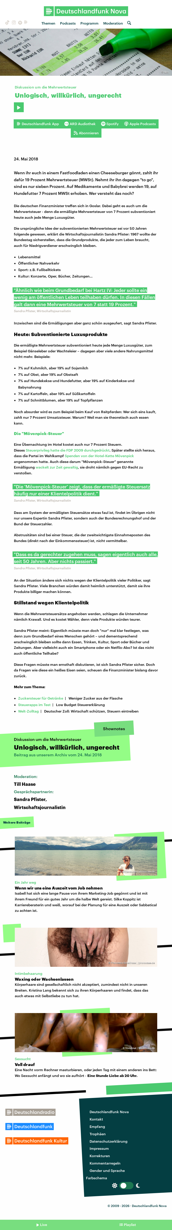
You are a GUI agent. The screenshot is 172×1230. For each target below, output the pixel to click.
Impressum (99, 1148)
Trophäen (98, 1134)
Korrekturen (100, 1156)
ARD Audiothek (80, 124)
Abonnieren (86, 133)
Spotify (110, 124)
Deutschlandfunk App (37, 124)
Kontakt (96, 1119)
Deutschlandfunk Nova (109, 1112)
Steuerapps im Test (34, 704)
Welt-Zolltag (28, 711)
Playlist (130, 1224)
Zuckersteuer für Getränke (40, 698)
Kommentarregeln (105, 1163)
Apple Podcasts (140, 124)
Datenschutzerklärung (108, 1141)
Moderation (113, 23)
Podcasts (68, 23)
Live (43, 1224)
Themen (48, 23)
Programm (89, 23)
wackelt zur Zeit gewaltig (57, 467)
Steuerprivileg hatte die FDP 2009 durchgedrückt (68, 450)
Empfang (97, 1126)
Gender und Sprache (107, 1170)
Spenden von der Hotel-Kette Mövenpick (99, 456)
